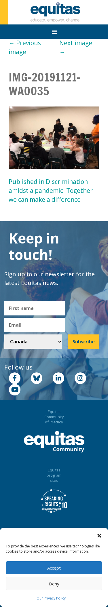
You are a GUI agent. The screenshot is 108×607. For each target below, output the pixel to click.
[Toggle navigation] (54, 32)
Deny (54, 584)
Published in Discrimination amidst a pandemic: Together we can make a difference (51, 190)
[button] (99, 535)
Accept (54, 568)
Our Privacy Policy (51, 598)
